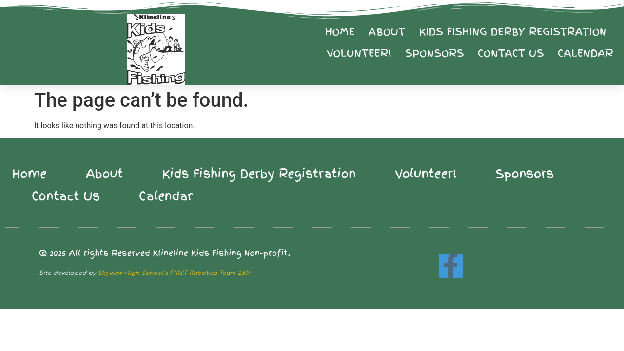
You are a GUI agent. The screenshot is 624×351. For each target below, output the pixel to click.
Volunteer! (359, 53)
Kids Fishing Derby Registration (513, 31)
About (387, 31)
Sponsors (434, 53)
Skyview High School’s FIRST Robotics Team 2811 (174, 273)
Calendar (585, 53)
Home (339, 31)
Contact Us (511, 53)
